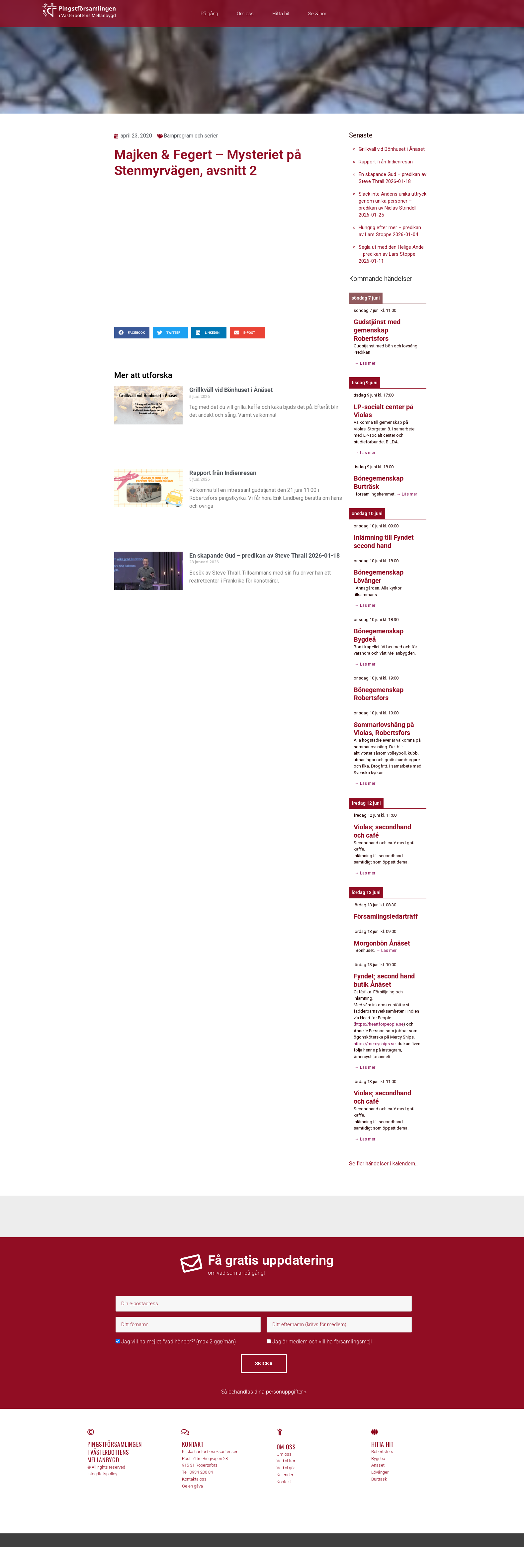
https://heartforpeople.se (379, 1018)
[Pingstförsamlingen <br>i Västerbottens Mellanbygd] (90, 1425)
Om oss (245, 14)
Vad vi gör (286, 1461)
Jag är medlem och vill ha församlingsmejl (319, 1335)
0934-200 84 (201, 1465)
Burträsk (379, 1472)
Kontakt (193, 1437)
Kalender (285, 1468)
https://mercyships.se (374, 1037)
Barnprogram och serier (191, 136)
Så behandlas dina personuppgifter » (263, 1385)
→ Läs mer (364, 362)
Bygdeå (378, 1451)
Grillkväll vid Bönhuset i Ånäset (231, 389)
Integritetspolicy (102, 1467)
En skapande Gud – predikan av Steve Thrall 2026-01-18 (264, 555)
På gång (209, 14)
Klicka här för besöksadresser (209, 1444)
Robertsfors (382, 1444)
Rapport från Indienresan (222, 472)
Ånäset (378, 1458)
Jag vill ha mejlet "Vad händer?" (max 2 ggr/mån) (176, 1335)
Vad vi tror (286, 1454)
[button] (131, 332)
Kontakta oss (194, 1472)
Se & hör (317, 14)
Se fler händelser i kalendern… (383, 1157)
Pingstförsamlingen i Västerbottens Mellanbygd (114, 1445)
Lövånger (380, 1465)
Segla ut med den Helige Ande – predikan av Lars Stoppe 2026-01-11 (391, 254)
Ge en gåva (192, 1479)
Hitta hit (281, 14)
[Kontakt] (185, 1425)
